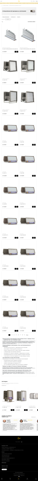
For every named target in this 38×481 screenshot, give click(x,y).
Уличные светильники (5, 456)
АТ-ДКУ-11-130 (18, 407)
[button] (4, 469)
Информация (4, 462)
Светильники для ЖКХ (6, 455)
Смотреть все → (4, 385)
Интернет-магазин (5, 5)
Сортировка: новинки (31, 21)
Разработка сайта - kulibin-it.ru (19, 475)
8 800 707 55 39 (4, 467)
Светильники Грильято (6, 459)
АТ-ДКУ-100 (4, 407)
